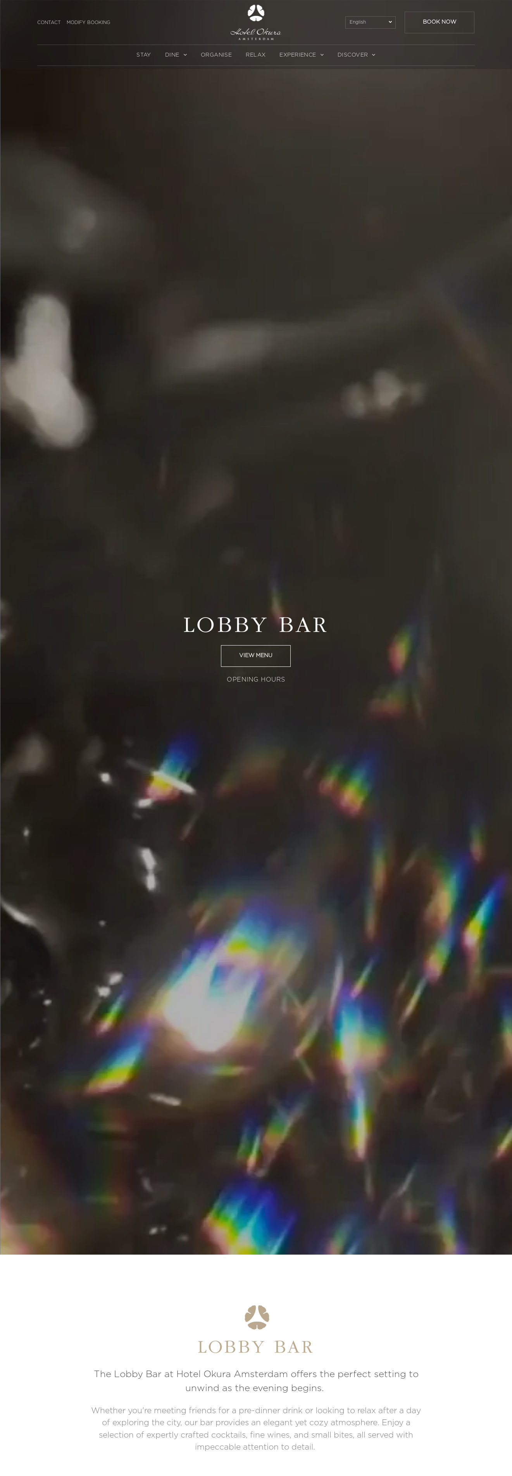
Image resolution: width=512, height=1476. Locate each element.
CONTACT (49, 22)
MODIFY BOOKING (88, 22)
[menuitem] (143, 55)
